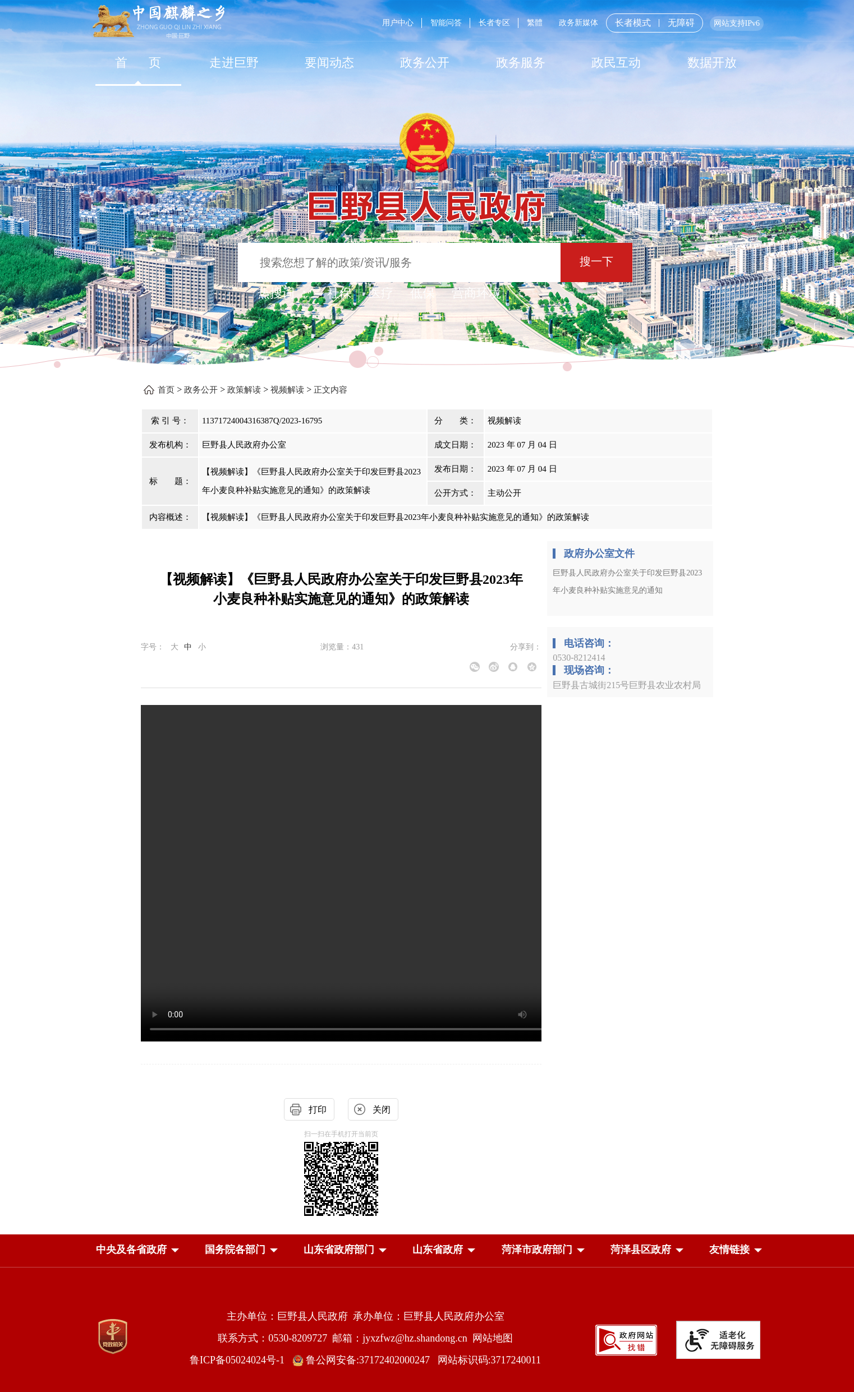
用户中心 (398, 23)
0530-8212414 (579, 657)
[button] (131, 1249)
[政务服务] (520, 63)
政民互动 (616, 63)
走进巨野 (234, 63)
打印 (318, 1109)
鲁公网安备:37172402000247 (365, 1360)
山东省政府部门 (339, 1249)
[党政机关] (112, 1336)
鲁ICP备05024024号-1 (240, 1360)
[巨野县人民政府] (427, 200)
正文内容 (330, 389)
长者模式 (633, 22)
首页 (166, 389)
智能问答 (446, 23)
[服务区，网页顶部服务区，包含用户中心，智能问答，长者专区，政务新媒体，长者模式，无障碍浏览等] (569, 23)
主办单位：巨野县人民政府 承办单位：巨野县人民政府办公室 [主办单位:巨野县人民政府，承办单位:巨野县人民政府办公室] (365, 1316)
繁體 (535, 23)
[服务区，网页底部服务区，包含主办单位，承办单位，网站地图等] (427, 1329)
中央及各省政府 (131, 1249)
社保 (339, 293)
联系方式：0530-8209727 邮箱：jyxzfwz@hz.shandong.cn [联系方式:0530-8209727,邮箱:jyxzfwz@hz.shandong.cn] (345, 1338)
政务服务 (520, 63)
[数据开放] (711, 63)
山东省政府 (437, 1249)
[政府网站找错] (626, 1339)
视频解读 (287, 389)
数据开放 (712, 63)
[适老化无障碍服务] (718, 1340)
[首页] (138, 63)
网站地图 (492, 1338)
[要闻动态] (329, 63)
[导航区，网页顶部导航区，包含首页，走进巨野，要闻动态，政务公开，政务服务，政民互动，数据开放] (427, 63)
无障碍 (681, 23)
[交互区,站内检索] (427, 264)
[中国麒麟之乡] (158, 22)
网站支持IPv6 (737, 23)
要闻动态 (329, 63)
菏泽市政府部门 (537, 1249)
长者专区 (494, 23)
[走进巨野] (233, 63)
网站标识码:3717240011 (489, 1360)
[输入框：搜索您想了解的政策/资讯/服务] (399, 262)
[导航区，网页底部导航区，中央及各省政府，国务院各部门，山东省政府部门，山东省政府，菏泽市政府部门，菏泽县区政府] (427, 1250)
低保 (422, 293)
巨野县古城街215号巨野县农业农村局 (627, 685)
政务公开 (424, 63)
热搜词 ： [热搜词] (284, 293)
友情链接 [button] (729, 1249)
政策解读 (244, 389)
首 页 (138, 63)
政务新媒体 (578, 23)
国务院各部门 (235, 1249)
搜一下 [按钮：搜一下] (596, 261)
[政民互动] (616, 63)
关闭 (382, 1109)
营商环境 (476, 293)
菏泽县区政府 (640, 1249)
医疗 (381, 293)
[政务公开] (424, 63)
